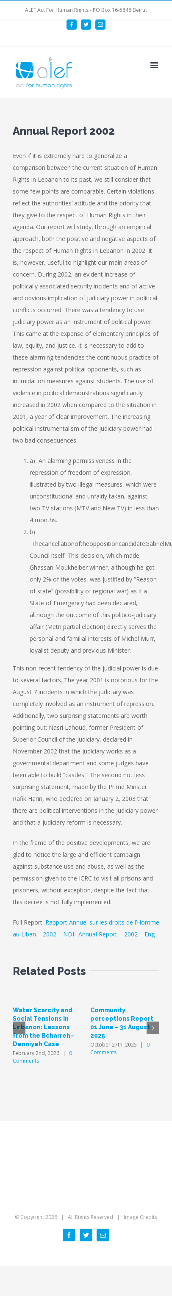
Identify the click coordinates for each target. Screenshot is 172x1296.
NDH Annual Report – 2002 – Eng (109, 934)
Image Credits (140, 1217)
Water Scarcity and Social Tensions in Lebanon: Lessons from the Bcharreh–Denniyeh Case (43, 1027)
